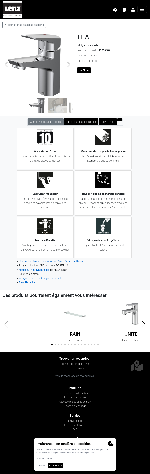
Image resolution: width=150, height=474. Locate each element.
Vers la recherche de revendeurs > (75, 376)
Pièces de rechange (75, 406)
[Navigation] (142, 9)
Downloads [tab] (107, 121)
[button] (143, 324)
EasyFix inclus (27, 282)
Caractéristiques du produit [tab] (45, 121)
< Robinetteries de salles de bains (24, 24)
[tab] (120, 119)
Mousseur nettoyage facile (34, 269)
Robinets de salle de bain (75, 393)
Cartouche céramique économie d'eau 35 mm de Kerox (51, 261)
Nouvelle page (75, 420)
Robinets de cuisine (75, 397)
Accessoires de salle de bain (75, 401)
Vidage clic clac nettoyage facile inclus (41, 278)
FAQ (75, 429)
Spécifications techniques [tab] (81, 121)
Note (84, 70)
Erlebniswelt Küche (75, 425)
